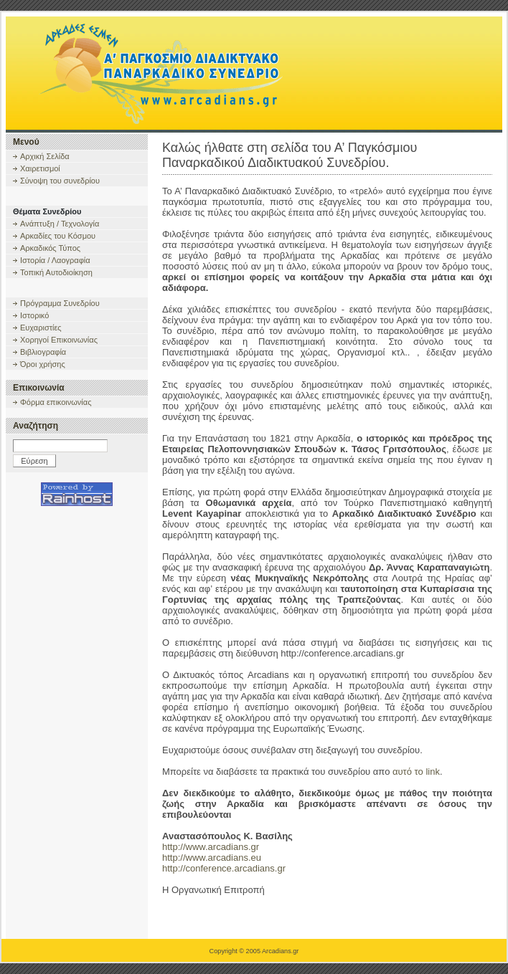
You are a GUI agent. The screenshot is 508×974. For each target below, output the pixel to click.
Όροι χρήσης (42, 364)
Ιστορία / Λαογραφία (55, 260)
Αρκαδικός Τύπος (50, 248)
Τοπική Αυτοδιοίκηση (56, 272)
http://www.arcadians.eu (211, 857)
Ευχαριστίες (41, 327)
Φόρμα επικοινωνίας (55, 402)
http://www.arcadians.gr (210, 846)
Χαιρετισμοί (40, 168)
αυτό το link (416, 771)
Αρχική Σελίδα (45, 156)
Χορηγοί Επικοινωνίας (59, 339)
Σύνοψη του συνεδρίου (60, 180)
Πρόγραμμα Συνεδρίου (60, 303)
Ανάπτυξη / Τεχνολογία (59, 223)
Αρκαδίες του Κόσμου (57, 235)
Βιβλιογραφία (43, 352)
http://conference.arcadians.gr (224, 868)
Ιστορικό (34, 315)
